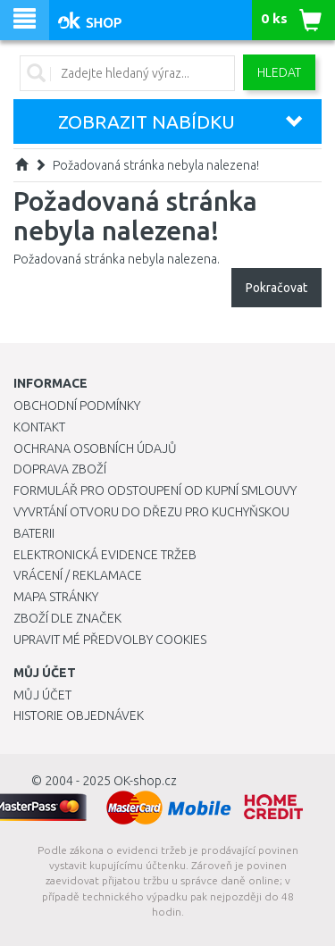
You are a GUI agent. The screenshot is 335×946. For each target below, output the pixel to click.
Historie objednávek (78, 715)
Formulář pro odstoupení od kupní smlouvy (155, 490)
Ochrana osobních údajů (95, 448)
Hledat (279, 72)
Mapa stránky (55, 597)
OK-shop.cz (145, 781)
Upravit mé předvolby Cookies (109, 639)
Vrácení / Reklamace (77, 575)
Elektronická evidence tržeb (105, 555)
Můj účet (42, 695)
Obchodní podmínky (76, 405)
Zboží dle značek (67, 618)
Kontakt (39, 427)
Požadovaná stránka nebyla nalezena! (156, 165)
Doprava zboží (59, 469)
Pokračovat (276, 287)
